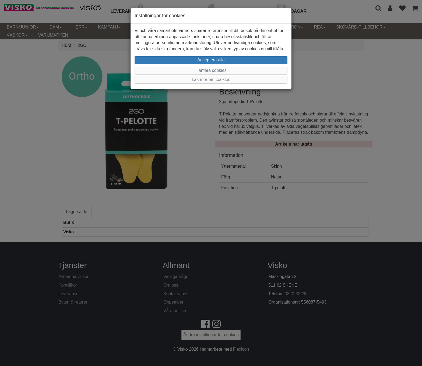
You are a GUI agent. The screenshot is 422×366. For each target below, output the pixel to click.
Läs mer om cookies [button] (211, 79)
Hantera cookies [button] (211, 70)
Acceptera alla (210, 60)
